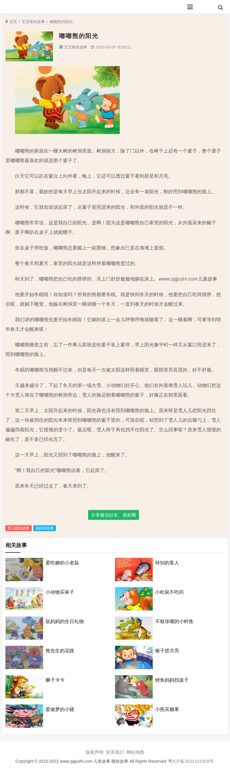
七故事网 (70, 6)
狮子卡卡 (55, 680)
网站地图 (135, 752)
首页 (13, 21)
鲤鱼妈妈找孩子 (172, 680)
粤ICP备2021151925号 (191, 761)
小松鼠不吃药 (169, 592)
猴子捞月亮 (167, 650)
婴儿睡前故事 (18, 528)
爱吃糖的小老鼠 (62, 562)
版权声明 (95, 752)
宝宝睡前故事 (33, 21)
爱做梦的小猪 (60, 709)
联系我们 (115, 752)
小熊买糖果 (167, 709)
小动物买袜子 (60, 592)
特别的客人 (167, 562)
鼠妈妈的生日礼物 (65, 621)
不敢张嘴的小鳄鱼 (174, 621)
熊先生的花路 (60, 650)
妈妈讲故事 (45, 528)
